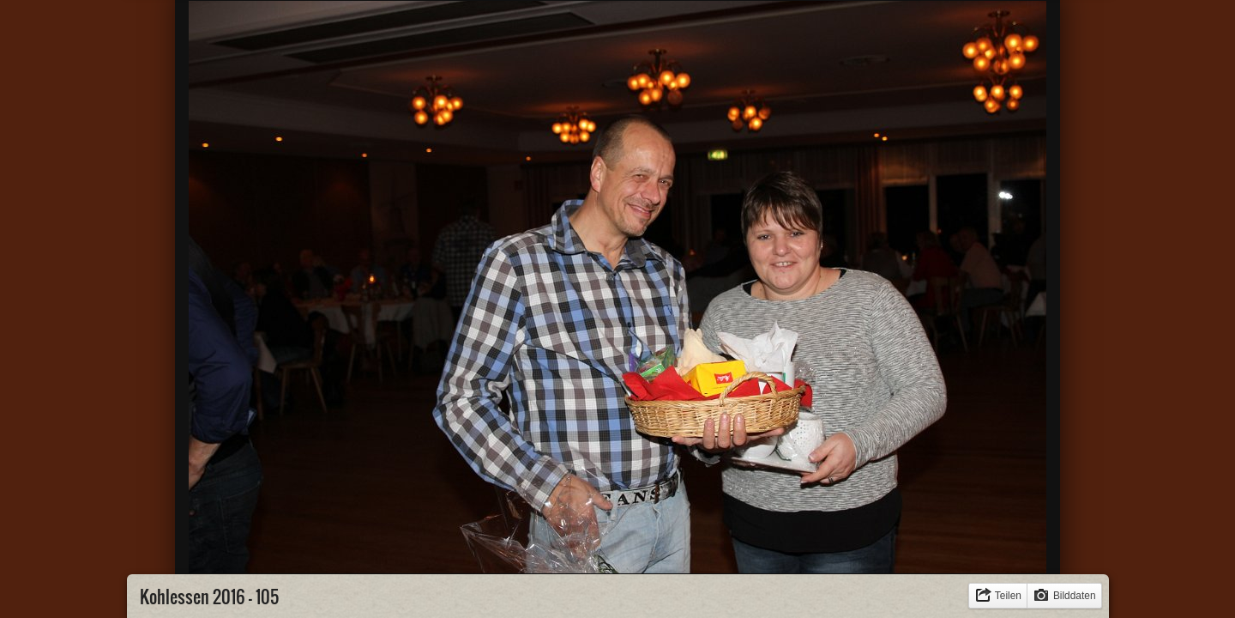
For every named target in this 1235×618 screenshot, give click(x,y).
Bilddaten (1074, 596)
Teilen (1008, 596)
